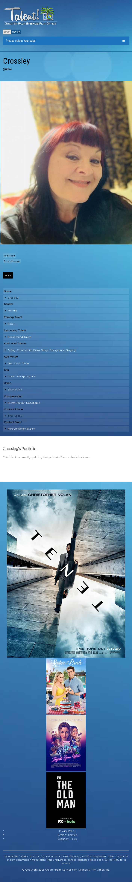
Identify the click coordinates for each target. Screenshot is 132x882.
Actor (11, 323)
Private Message (12, 261)
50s (10, 363)
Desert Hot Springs (19, 376)
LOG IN (7, 32)
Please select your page (21, 40)
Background (57, 350)
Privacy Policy (67, 830)
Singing (70, 350)
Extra (36, 350)
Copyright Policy (67, 838)
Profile (8, 275)
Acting (12, 350)
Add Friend (9, 255)
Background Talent (19, 337)
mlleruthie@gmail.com (21, 428)
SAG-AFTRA (15, 389)
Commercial (24, 350)
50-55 (17, 363)
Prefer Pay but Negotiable (24, 402)
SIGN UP (16, 32)
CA (34, 376)
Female (12, 310)
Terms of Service (67, 834)
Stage (44, 350)
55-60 (25, 363)
